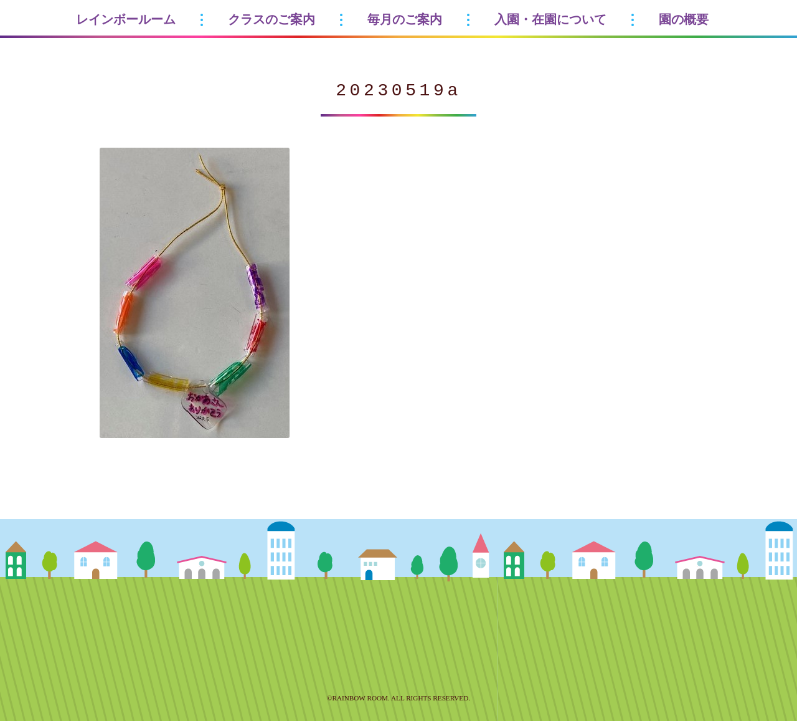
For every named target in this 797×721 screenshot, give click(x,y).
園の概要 (684, 19)
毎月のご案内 (404, 19)
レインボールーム (126, 19)
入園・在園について (550, 19)
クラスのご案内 (271, 19)
